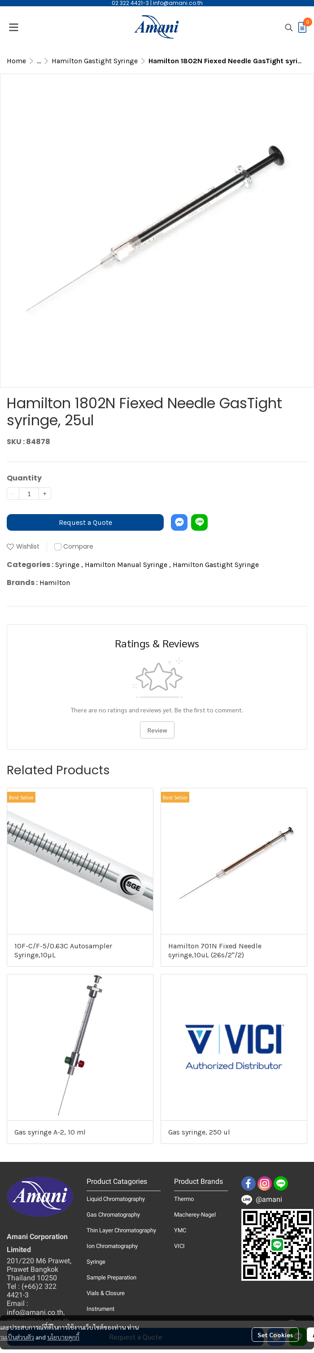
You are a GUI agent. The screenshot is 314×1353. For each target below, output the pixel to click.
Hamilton (54, 582)
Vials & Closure (106, 1293)
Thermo (184, 1199)
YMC (180, 1230)
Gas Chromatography (113, 1214)
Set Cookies (275, 1335)
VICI (179, 1246)
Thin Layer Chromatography (121, 1230)
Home (16, 61)
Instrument (100, 1308)
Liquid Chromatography (116, 1199)
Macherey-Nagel (195, 1214)
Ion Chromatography (112, 1246)
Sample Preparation (111, 1277)
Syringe (69, 564)
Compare (78, 546)
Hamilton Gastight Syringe (95, 61)
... (39, 61)
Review (157, 730)
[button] (289, 27)
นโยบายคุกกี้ (63, 1337)
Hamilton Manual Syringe (128, 564)
